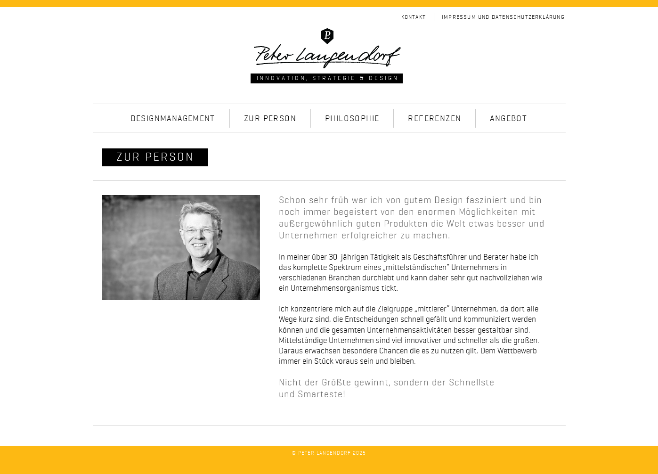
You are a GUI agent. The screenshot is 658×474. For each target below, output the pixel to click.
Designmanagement (172, 118)
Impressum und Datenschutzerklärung (503, 17)
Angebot (508, 118)
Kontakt (413, 17)
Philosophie (352, 118)
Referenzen (434, 118)
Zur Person (270, 118)
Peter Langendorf (324, 453)
